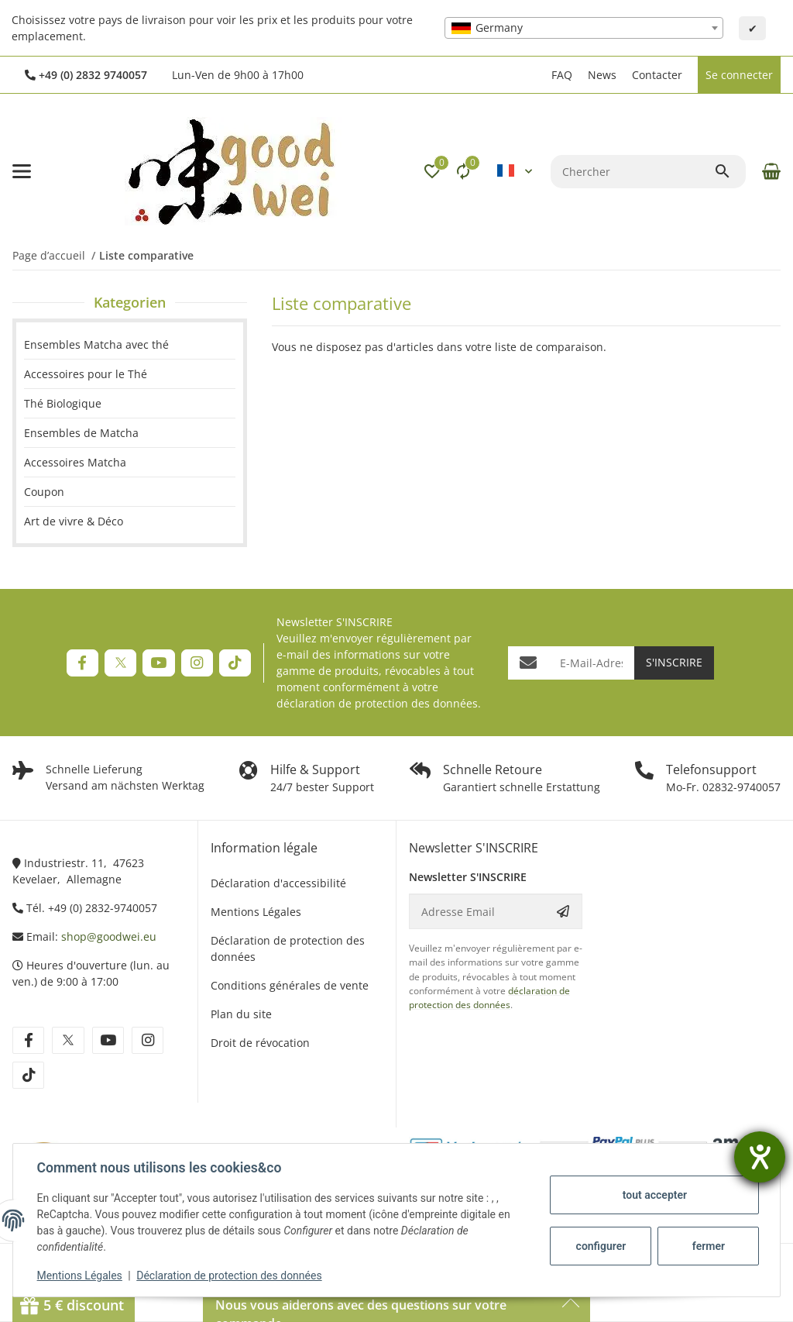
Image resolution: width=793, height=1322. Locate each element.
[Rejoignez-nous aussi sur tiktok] (28, 1075)
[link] (129, 374)
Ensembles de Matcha (81, 432)
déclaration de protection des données (377, 703)
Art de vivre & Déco (73, 521)
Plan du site (241, 1014)
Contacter (657, 74)
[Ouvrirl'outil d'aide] (759, 1157)
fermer (707, 1246)
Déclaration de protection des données (230, 1275)
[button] (536, 75)
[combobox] (584, 28)
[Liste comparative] (463, 171)
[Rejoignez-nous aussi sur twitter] (68, 1040)
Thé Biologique (62, 403)
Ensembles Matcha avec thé (96, 344)
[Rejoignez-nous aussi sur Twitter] (120, 662)
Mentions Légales (80, 1275)
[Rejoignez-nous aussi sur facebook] (28, 1040)
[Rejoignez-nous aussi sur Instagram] (197, 662)
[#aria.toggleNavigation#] (21, 171)
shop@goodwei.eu (108, 936)
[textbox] (584, 28)
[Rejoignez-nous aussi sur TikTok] (235, 662)
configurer (600, 1246)
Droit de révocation (260, 1042)
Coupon (44, 491)
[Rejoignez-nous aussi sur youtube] (108, 1040)
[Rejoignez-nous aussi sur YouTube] (158, 662)
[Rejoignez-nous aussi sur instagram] (147, 1040)
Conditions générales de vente (290, 985)
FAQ (561, 74)
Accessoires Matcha (75, 462)
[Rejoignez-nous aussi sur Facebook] (82, 662)
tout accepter (653, 1195)
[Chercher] (632, 171)
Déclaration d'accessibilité (278, 883)
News (602, 74)
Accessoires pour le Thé (85, 374)
